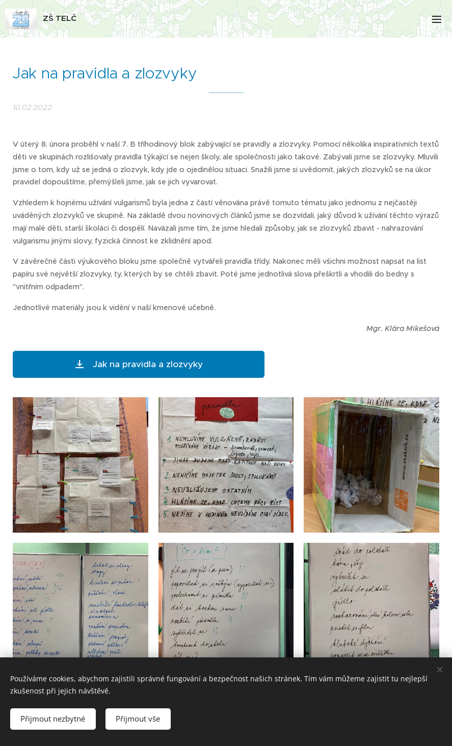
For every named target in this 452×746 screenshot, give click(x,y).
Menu (436, 19)
